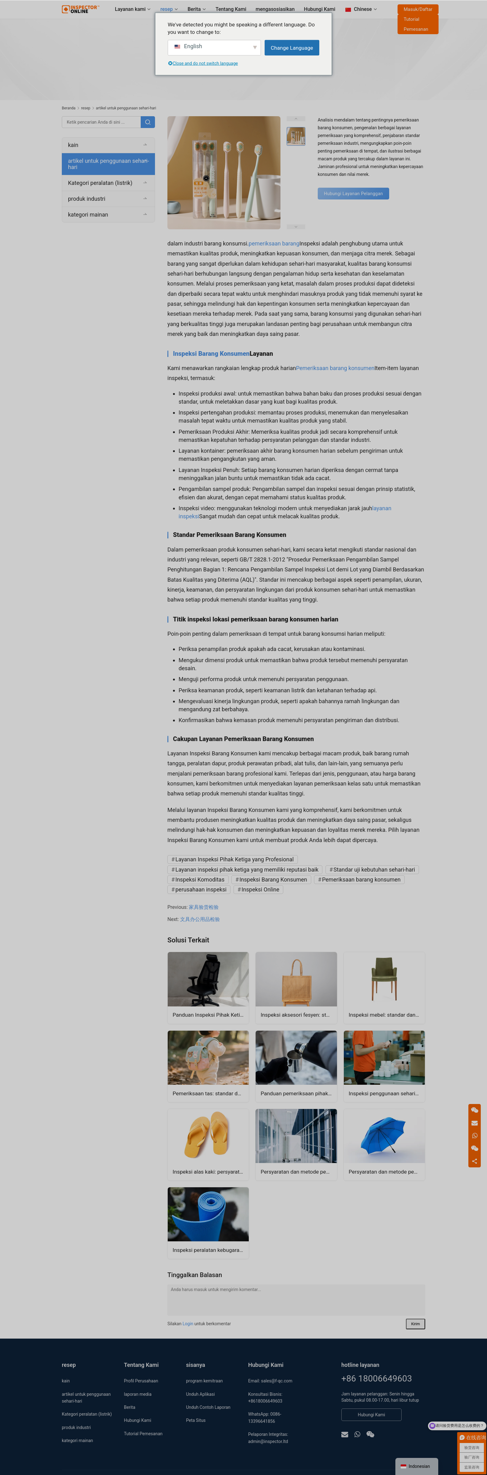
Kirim (415, 1324)
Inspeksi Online (261, 889)
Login (188, 1323)
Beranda (68, 108)
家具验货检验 (204, 907)
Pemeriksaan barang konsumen (335, 368)
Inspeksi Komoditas (200, 879)
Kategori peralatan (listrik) (100, 183)
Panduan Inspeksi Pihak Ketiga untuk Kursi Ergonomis (211, 1015)
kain (73, 145)
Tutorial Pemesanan (415, 24)
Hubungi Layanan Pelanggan (353, 193)
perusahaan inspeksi (201, 889)
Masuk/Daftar (417, 9)
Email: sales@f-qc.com (270, 1380)
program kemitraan (204, 1380)
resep (166, 9)
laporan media (138, 1394)
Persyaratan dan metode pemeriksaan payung (387, 1172)
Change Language (292, 47)
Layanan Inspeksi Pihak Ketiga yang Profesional (234, 859)
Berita (193, 9)
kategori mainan (88, 214)
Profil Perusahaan (141, 1380)
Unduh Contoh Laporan (208, 1407)
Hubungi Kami (319, 9)
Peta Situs (196, 1420)
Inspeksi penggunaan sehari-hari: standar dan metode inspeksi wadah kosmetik (387, 1093)
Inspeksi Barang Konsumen (211, 353)
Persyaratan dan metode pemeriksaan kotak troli (299, 1172)
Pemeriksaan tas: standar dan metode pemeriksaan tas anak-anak (211, 1093)
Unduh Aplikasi (200, 1394)
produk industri (86, 198)
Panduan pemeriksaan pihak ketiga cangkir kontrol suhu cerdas (299, 1093)
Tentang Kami (230, 9)
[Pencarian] (148, 122)
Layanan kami (130, 9)
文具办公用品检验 (200, 919)
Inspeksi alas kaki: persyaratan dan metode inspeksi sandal (211, 1172)
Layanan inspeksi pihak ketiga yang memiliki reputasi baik (247, 869)
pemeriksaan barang (274, 243)
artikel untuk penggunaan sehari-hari (108, 164)
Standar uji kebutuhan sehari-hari (374, 869)
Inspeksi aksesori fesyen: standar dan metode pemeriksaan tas (299, 1015)
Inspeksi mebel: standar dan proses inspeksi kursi (387, 1015)
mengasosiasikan (274, 9)
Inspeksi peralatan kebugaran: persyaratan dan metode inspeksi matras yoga (211, 1250)
